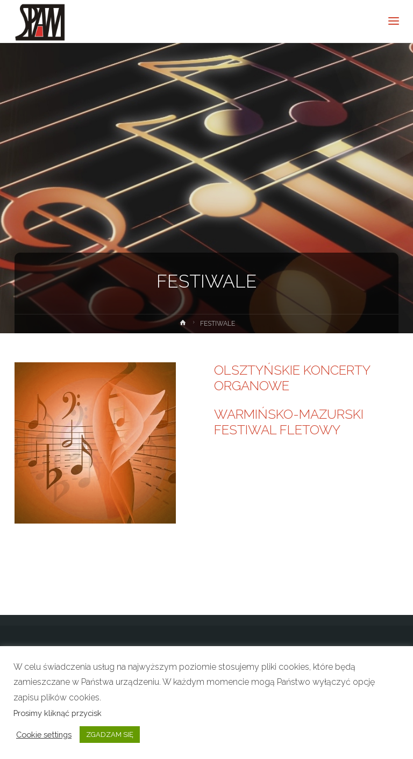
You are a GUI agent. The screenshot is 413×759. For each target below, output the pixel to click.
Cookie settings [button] (44, 734)
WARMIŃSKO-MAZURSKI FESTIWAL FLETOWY (289, 422)
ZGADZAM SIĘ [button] (109, 735)
